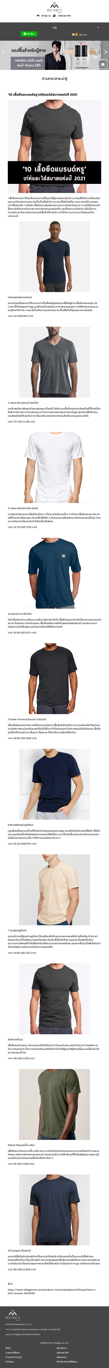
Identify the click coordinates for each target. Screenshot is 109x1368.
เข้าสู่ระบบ (46, 15)
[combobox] (83, 34)
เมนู (76, 27)
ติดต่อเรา (10, 1361)
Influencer (62, 1357)
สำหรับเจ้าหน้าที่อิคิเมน (67, 1361)
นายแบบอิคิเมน (13, 1352)
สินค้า (8, 1348)
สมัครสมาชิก (64, 15)
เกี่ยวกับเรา (62, 1348)
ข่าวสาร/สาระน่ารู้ (13, 1357)
